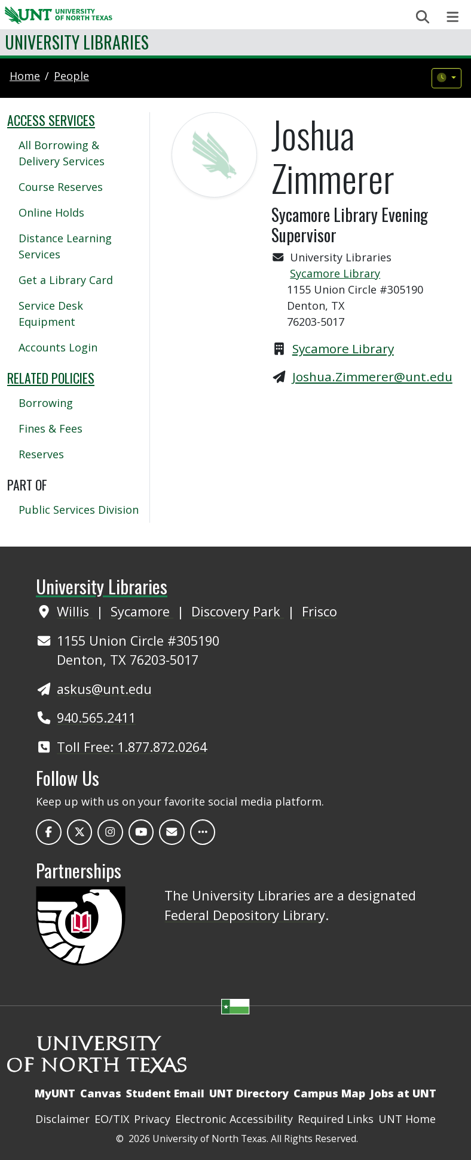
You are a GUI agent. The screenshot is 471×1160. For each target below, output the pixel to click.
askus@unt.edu (104, 689)
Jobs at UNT (403, 1093)
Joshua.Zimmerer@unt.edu (372, 376)
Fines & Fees (50, 428)
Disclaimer (62, 1119)
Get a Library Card (66, 280)
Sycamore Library (335, 273)
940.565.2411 (96, 717)
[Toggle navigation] (453, 17)
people (71, 76)
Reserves (41, 454)
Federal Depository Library (244, 915)
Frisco (319, 611)
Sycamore (142, 611)
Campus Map (329, 1093)
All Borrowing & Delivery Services (62, 153)
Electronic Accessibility (234, 1119)
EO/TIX (111, 1119)
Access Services (51, 119)
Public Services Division (79, 509)
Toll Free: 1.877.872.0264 (132, 746)
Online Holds (51, 212)
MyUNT (55, 1093)
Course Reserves (61, 187)
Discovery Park (237, 611)
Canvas (100, 1093)
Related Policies (50, 377)
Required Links (336, 1119)
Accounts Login (58, 347)
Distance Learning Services (65, 246)
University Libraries (77, 42)
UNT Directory (249, 1093)
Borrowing (46, 403)
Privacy (152, 1119)
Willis (75, 611)
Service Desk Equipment (51, 313)
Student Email (165, 1093)
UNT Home (407, 1119)
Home (25, 76)
